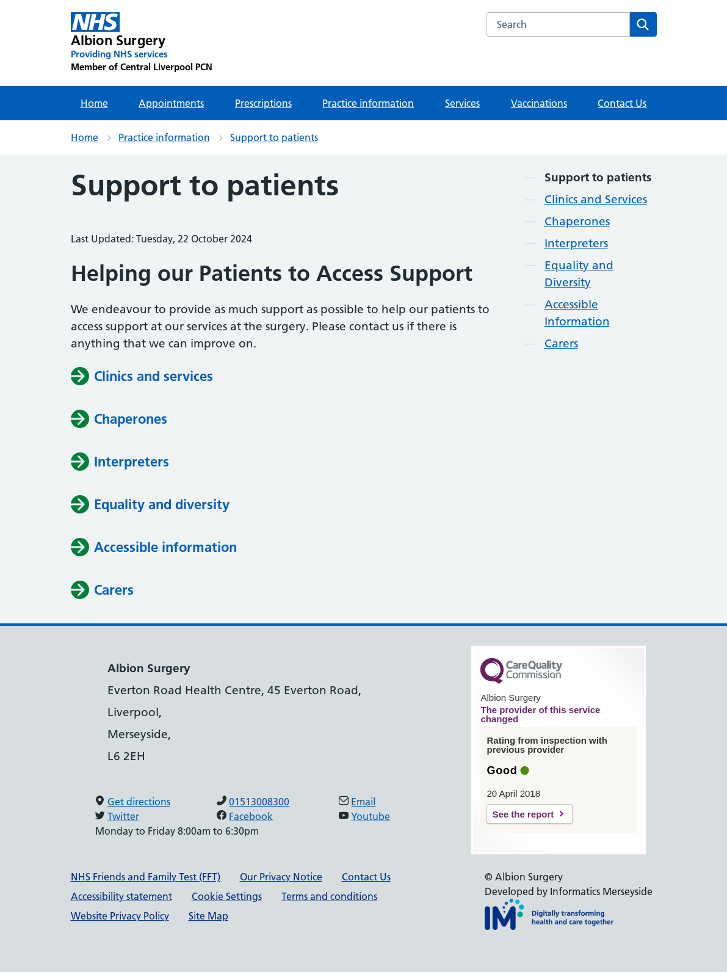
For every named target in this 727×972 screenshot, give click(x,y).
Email (363, 802)
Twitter (123, 816)
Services (462, 103)
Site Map (208, 916)
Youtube (370, 816)
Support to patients (274, 137)
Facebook (251, 816)
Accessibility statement (121, 896)
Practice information (368, 103)
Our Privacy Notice (281, 877)
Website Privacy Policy (120, 916)
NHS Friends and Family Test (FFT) (145, 877)
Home (94, 103)
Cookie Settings (227, 896)
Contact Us (622, 103)
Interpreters (576, 243)
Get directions (138, 802)
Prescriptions (263, 103)
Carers (561, 343)
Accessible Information (577, 312)
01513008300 (259, 802)
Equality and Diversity (578, 273)
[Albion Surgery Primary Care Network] (141, 42)
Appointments (171, 103)
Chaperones (577, 221)
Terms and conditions (329, 896)
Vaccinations (539, 103)
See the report (523, 814)
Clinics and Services (595, 199)
